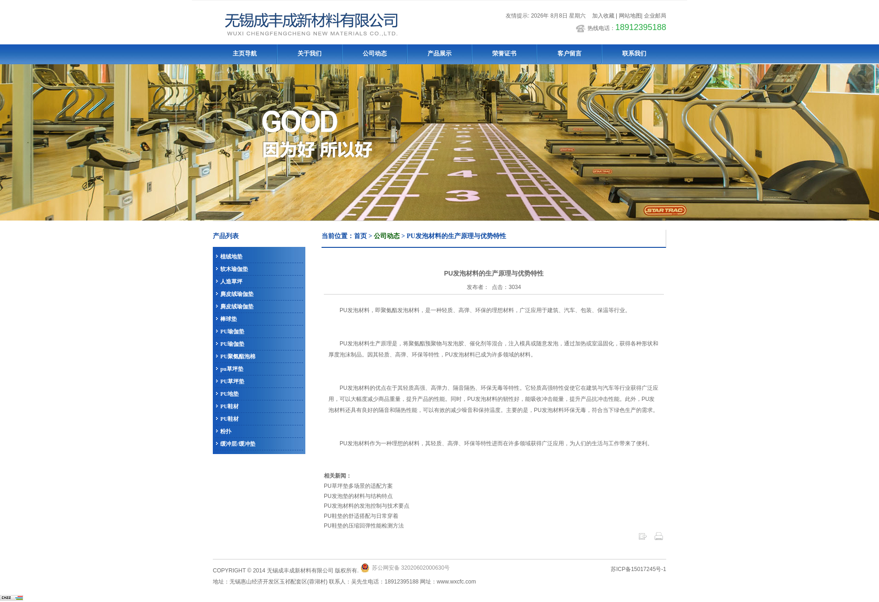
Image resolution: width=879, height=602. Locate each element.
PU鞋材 (229, 406)
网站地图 (630, 15)
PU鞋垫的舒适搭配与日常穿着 (361, 516)
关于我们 (309, 53)
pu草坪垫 (231, 369)
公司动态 (375, 53)
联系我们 (634, 53)
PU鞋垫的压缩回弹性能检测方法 (364, 525)
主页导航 (245, 53)
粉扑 (225, 431)
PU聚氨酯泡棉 (237, 356)
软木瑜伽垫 (234, 269)
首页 (360, 236)
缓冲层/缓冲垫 (237, 444)
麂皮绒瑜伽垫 (237, 294)
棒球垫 (228, 319)
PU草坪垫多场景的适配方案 (358, 486)
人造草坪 (231, 281)
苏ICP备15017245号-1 (638, 569)
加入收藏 (602, 15)
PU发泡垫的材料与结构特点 (358, 496)
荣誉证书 (504, 53)
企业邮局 (655, 15)
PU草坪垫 (232, 381)
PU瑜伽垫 (232, 331)
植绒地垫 (231, 256)
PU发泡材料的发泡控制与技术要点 (366, 506)
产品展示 (439, 53)
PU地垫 (229, 394)
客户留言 (569, 53)
